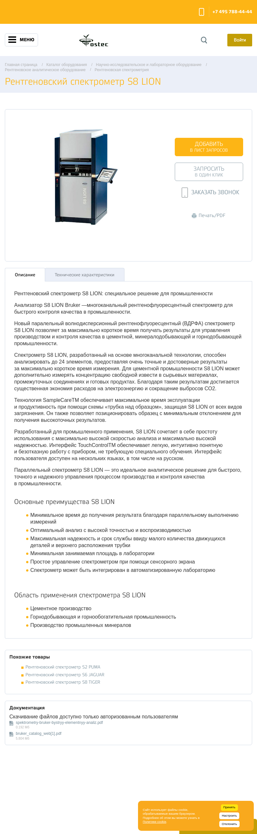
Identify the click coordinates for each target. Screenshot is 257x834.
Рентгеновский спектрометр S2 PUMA (62, 665)
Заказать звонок (201, 11)
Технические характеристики (84, 273)
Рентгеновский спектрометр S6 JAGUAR (64, 672)
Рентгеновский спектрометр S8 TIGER (62, 680)
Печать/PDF (208, 215)
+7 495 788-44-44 (232, 11)
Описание (25, 273)
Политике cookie (154, 821)
